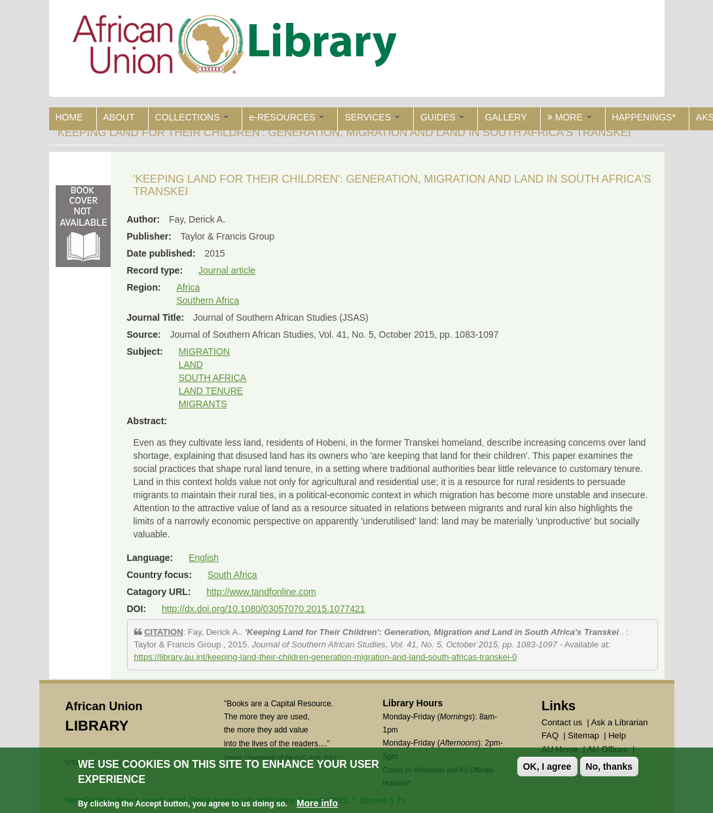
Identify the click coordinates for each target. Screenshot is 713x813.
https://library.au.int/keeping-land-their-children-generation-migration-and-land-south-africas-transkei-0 (325, 657)
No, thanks (609, 766)
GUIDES (442, 117)
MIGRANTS (203, 404)
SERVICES (371, 117)
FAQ (549, 735)
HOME (69, 117)
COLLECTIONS (192, 117)
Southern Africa (208, 300)
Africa (188, 287)
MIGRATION (204, 351)
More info (317, 803)
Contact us (561, 722)
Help (617, 735)
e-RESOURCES (286, 117)
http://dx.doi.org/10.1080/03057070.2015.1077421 (263, 609)
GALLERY (505, 117)
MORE (569, 117)
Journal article (226, 270)
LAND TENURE (211, 391)
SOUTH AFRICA (212, 377)
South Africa (232, 574)
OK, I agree (547, 766)
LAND (191, 364)
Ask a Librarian (619, 722)
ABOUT (119, 117)
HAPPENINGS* (644, 117)
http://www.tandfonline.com (261, 592)
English (204, 557)
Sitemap (583, 735)
